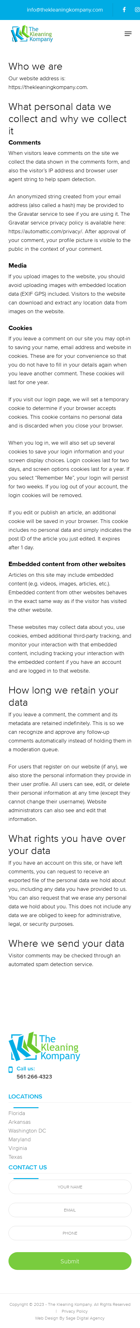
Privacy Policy (75, 1311)
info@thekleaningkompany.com (65, 9)
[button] (128, 34)
